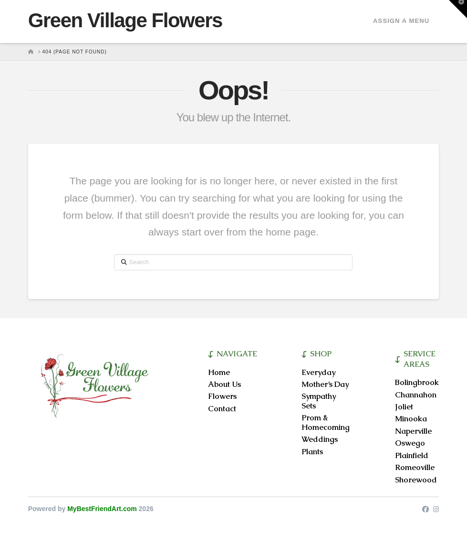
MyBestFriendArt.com (101, 509)
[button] (458, 9)
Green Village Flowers (125, 21)
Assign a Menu (401, 20)
